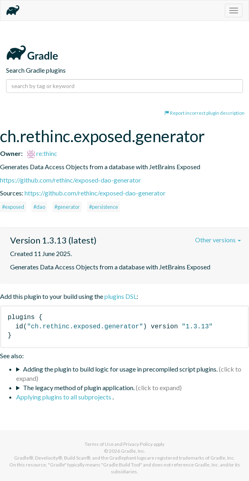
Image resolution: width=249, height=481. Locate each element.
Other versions (218, 240)
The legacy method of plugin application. (79, 387)
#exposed (13, 207)
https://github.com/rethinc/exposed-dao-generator (70, 180)
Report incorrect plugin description (204, 113)
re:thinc (42, 153)
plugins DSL (120, 296)
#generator (67, 207)
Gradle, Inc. (133, 451)
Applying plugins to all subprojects (64, 397)
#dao (39, 207)
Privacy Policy (138, 444)
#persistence (103, 207)
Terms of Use (99, 444)
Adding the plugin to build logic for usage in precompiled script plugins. (120, 369)
